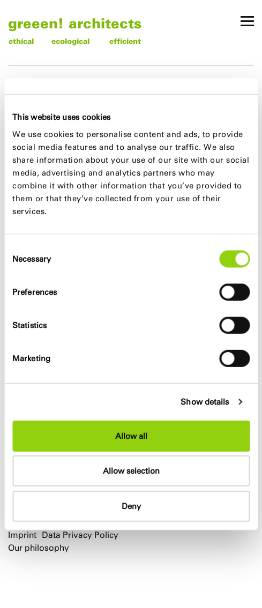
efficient (125, 40)
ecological (70, 40)
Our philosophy (38, 548)
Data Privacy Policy (80, 535)
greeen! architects (74, 23)
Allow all (131, 435)
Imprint (22, 535)
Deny (131, 505)
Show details (205, 402)
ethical (21, 40)
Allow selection (131, 471)
